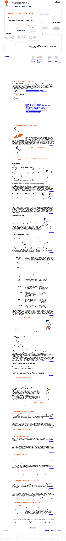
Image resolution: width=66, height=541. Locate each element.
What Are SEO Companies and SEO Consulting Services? (34, 90)
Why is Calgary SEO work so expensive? (32, 109)
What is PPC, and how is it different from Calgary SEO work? (34, 104)
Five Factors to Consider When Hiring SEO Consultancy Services (35, 108)
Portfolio (25, 7)
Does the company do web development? (32, 113)
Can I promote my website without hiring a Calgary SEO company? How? (36, 110)
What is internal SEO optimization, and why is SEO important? (36, 100)
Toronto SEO (59, 530)
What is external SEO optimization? (32, 101)
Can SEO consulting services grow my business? (33, 92)
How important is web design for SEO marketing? (33, 112)
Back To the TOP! (51, 132)
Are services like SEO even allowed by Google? (34, 102)
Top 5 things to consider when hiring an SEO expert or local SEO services (36, 107)
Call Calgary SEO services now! (39, 360)
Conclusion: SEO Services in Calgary (31, 121)
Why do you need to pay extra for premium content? (33, 111)
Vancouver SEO (53, 530)
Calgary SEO (47, 530)
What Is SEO (6, 56)
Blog (30, 7)
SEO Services (16, 7)
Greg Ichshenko (15, 1)
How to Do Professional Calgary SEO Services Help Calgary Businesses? (36, 91)
